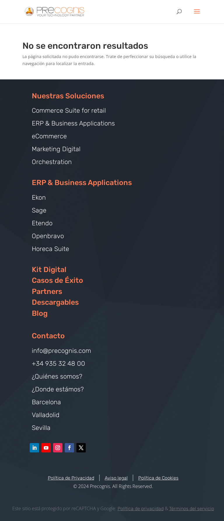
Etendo (42, 223)
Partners (47, 291)
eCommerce (49, 136)
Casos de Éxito (57, 280)
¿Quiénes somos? (57, 376)
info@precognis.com (61, 351)
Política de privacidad (141, 508)
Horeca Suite (50, 249)
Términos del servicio (191, 508)
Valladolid (46, 415)
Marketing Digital (56, 149)
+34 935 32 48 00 (58, 363)
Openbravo (48, 236)
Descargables (55, 302)
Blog (40, 313)
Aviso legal (116, 478)
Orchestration (52, 162)
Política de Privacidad (71, 478)
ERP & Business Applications (73, 123)
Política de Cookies (158, 478)
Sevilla (41, 428)
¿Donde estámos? (58, 389)
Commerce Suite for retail (69, 110)
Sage (39, 210)
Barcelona (46, 402)
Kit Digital (49, 269)
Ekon (39, 197)
